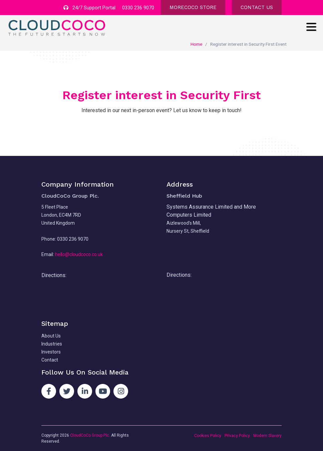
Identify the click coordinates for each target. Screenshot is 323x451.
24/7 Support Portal (89, 8)
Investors (51, 352)
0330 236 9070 (138, 8)
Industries (51, 344)
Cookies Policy (207, 435)
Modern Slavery (267, 435)
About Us (51, 336)
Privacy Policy (237, 435)
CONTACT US (257, 7)
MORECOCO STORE (193, 7)
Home (196, 44)
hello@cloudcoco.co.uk (79, 254)
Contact (49, 360)
